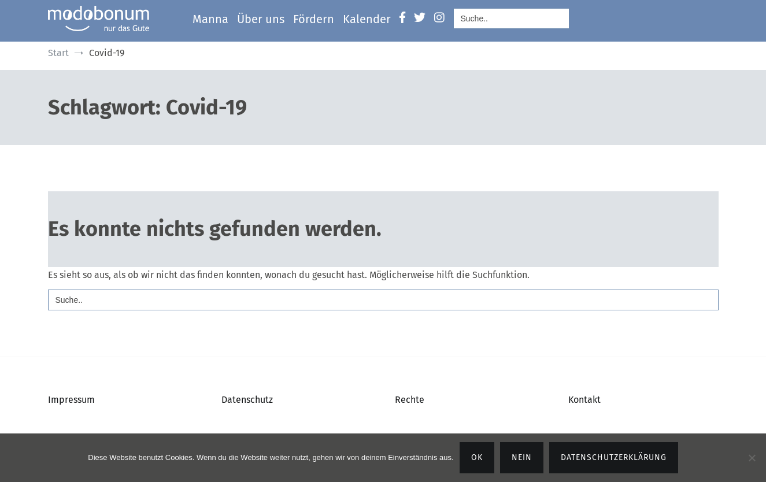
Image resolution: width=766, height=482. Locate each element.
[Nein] (751, 458)
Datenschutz (247, 399)
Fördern (313, 19)
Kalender (367, 19)
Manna (210, 19)
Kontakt (584, 399)
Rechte (409, 399)
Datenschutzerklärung (614, 457)
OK (477, 457)
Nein (522, 457)
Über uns (260, 19)
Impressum (71, 399)
